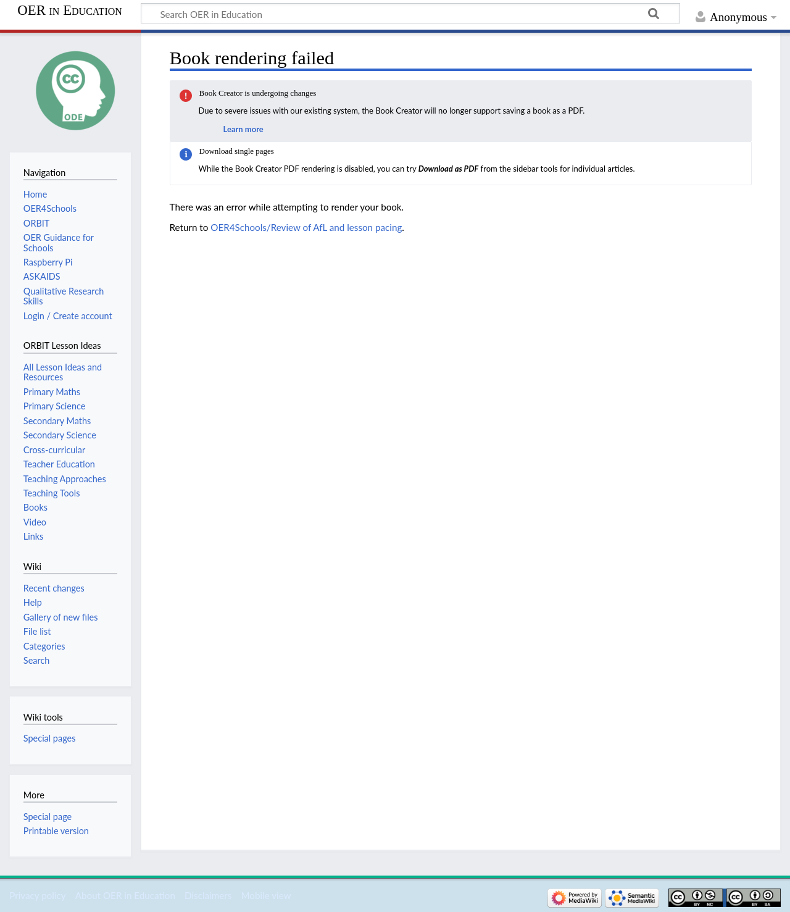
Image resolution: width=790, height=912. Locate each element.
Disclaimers (208, 895)
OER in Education (69, 10)
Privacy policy (37, 895)
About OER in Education (125, 895)
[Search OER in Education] (410, 13)
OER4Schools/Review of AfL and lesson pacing (306, 227)
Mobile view (266, 895)
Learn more (243, 129)
